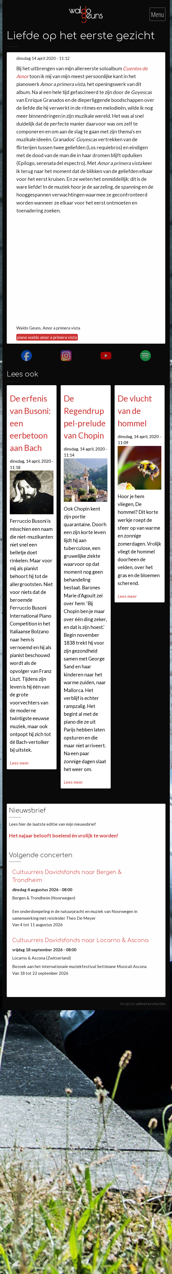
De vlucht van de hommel (135, 410)
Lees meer (19, 762)
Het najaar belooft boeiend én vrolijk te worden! (63, 836)
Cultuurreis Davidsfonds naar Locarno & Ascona (80, 940)
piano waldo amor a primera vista (47, 337)
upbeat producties (150, 1003)
